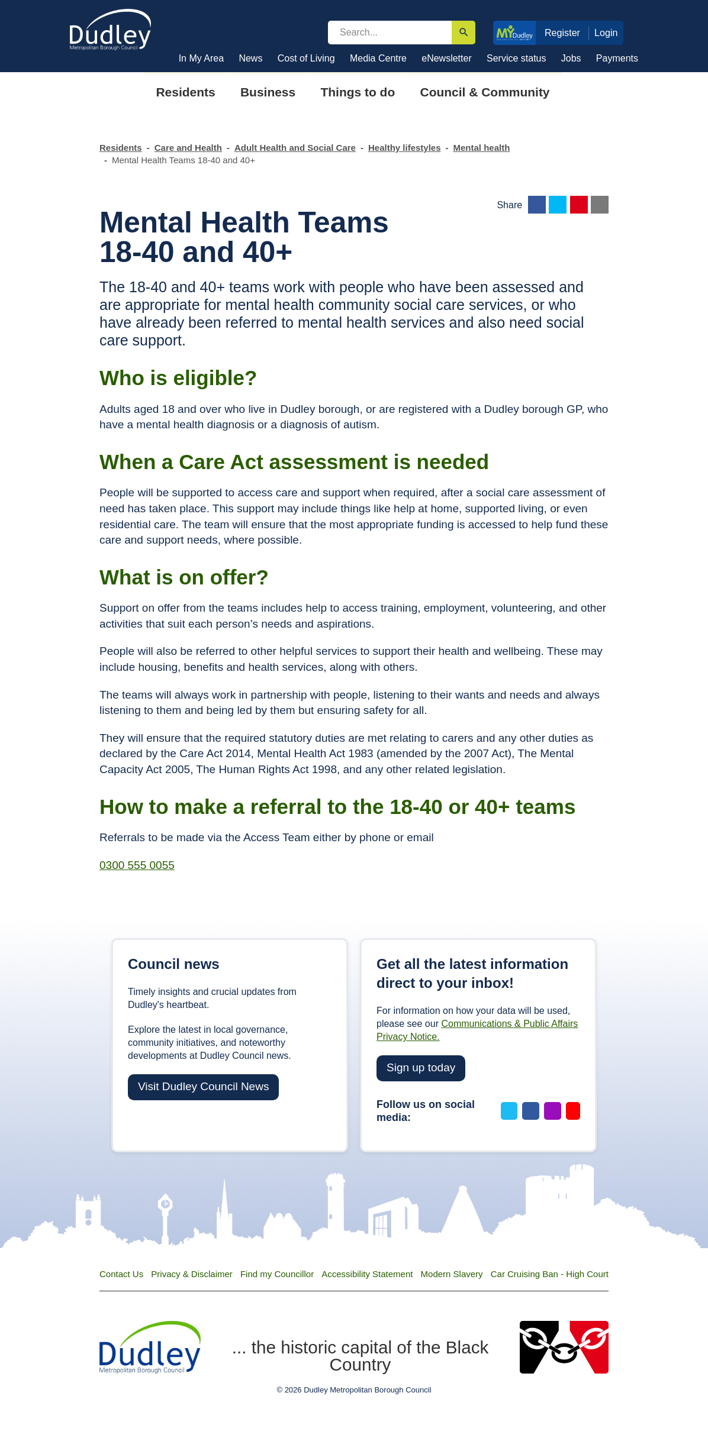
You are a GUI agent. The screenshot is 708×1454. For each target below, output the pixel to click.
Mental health (481, 148)
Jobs (571, 58)
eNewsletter (446, 58)
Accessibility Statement (367, 1274)
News (250, 58)
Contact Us (121, 1274)
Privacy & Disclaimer (192, 1274)
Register (562, 32)
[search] (390, 32)
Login (606, 32)
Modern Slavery (452, 1274)
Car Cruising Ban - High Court (550, 1274)
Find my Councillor (277, 1274)
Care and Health (188, 148)
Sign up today (421, 1067)
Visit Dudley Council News (203, 1086)
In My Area (201, 58)
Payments (617, 58)
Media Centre (378, 58)
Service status (516, 58)
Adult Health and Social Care (295, 148)
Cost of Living (306, 58)
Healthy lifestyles (404, 148)
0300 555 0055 (137, 865)
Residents (120, 148)
